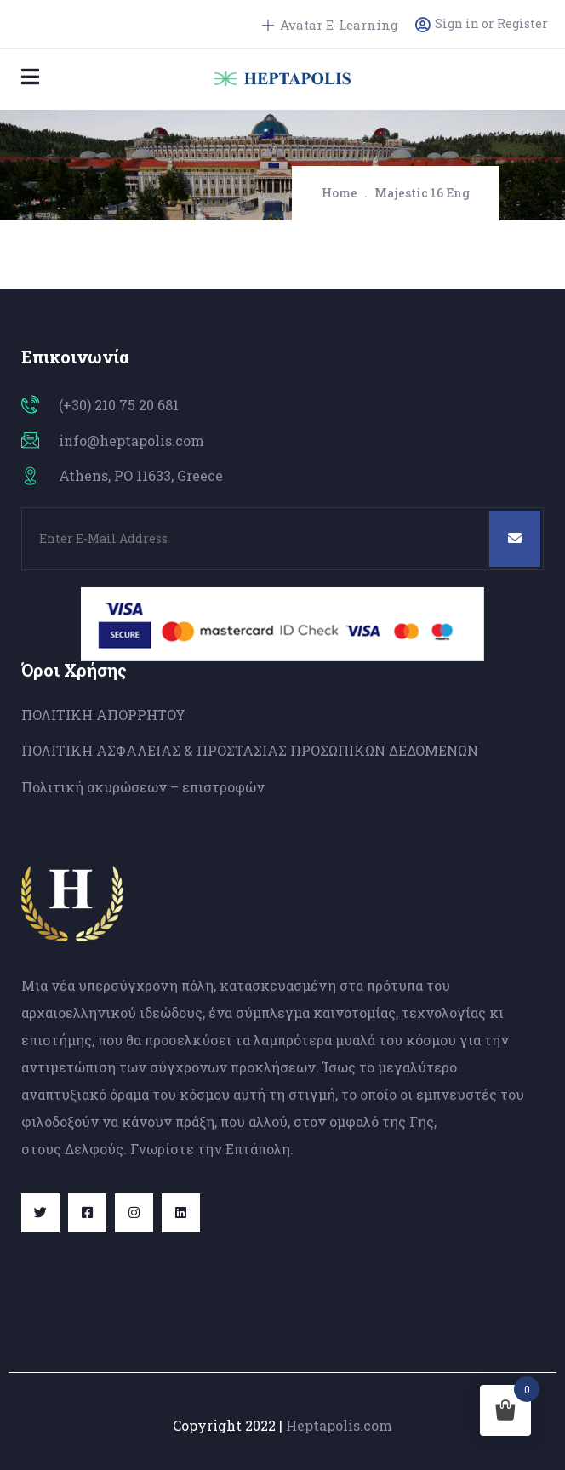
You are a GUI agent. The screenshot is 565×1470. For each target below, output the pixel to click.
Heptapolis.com (339, 1425)
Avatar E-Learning (330, 24)
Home (339, 193)
